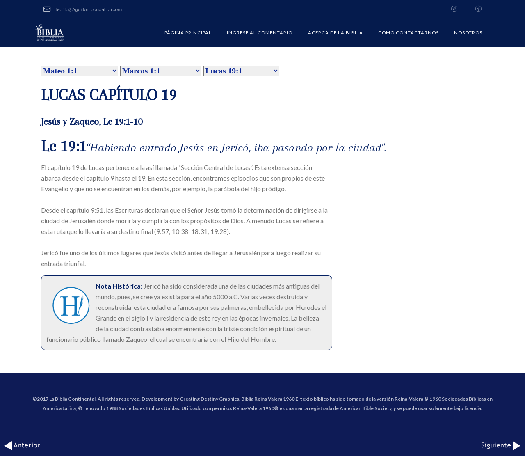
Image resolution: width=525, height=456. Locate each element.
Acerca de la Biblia (335, 32)
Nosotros (468, 32)
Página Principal (188, 32)
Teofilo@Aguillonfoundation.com (82, 9)
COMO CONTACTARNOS (408, 32)
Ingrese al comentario (259, 32)
